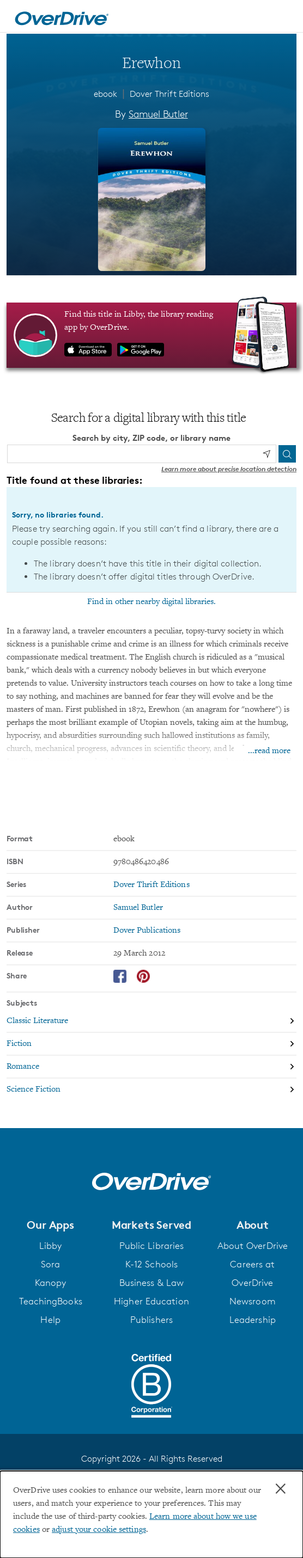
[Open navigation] (282, 18)
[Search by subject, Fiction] (151, 1044)
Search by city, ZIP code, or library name (151, 438)
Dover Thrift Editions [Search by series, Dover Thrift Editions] (151, 884)
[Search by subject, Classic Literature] (151, 1021)
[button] (50, 1225)
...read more (269, 751)
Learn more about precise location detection (228, 469)
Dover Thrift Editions (169, 94)
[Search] (287, 454)
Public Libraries (151, 1245)
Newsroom (252, 1301)
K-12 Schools (151, 1264)
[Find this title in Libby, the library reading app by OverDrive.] (151, 335)
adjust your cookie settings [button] (99, 1529)
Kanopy (50, 1282)
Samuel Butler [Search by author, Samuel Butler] (158, 114)
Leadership (252, 1319)
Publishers (151, 1319)
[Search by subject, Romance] (151, 1067)
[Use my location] (266, 454)
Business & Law (151, 1282)
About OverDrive (252, 1245)
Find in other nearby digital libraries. (151, 602)
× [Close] (281, 1489)
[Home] (61, 16)
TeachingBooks (50, 1301)
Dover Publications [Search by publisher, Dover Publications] (147, 930)
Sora (50, 1264)
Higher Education (151, 1301)
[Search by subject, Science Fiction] (151, 1089)
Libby (50, 1245)
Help (50, 1319)
